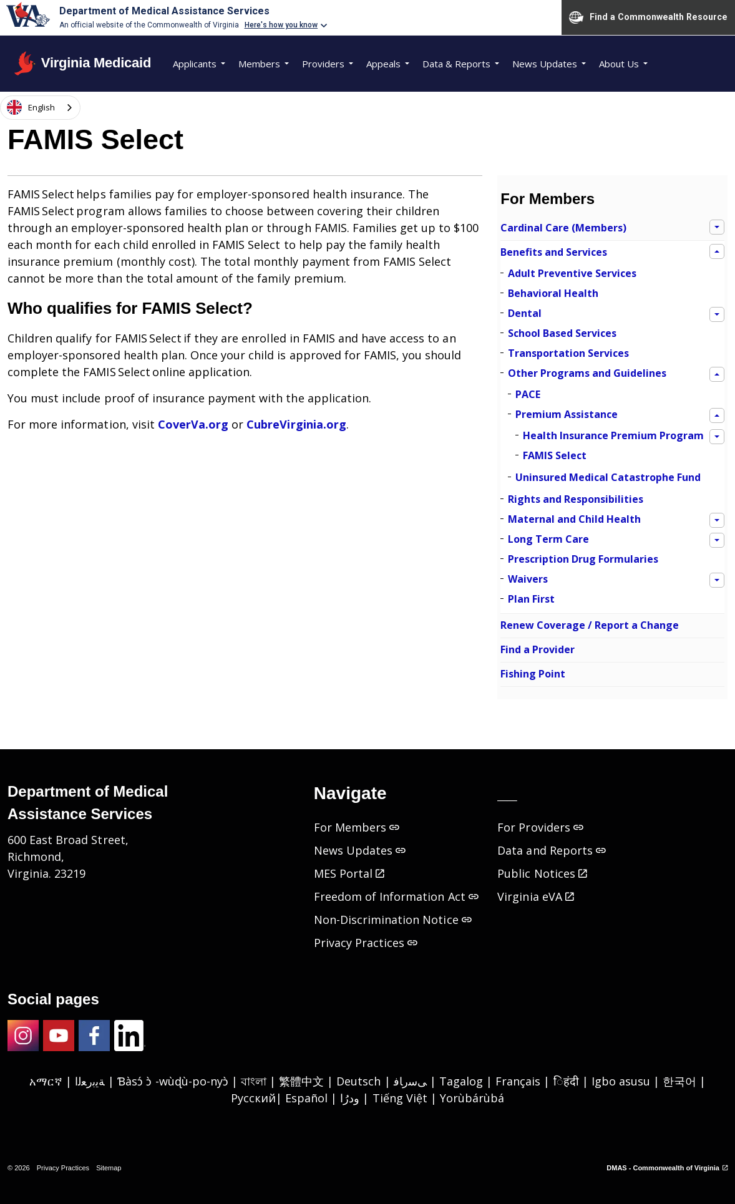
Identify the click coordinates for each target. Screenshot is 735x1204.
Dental (525, 313)
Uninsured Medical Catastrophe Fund (608, 477)
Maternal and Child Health (574, 519)
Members (259, 63)
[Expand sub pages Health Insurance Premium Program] (716, 436)
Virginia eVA (535, 896)
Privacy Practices (366, 942)
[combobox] (40, 107)
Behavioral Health (553, 293)
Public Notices (542, 873)
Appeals (383, 63)
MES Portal (349, 873)
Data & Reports (456, 63)
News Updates (544, 63)
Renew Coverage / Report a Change (589, 625)
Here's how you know (281, 25)
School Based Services (562, 333)
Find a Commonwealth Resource (648, 17)
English (31, 107)
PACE (527, 394)
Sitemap (108, 1168)
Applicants (195, 63)
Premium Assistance (566, 414)
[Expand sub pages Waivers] (716, 580)
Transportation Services (568, 353)
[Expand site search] (90, 107)
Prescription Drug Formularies (583, 559)
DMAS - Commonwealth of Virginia (667, 1168)
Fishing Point (532, 674)
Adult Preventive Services (572, 273)
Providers (323, 63)
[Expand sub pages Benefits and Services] (716, 251)
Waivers (528, 579)
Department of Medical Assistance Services (164, 11)
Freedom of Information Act (396, 896)
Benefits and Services (553, 252)
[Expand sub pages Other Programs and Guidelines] (716, 374)
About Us (619, 63)
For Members (547, 198)
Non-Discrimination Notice (393, 919)
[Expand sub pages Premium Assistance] (716, 415)
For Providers (540, 827)
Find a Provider (537, 649)
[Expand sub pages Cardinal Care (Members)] (716, 227)
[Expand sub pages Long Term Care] (716, 540)
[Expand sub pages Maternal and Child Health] (716, 520)
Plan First (531, 599)
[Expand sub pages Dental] (716, 314)
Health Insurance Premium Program (613, 435)
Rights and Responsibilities (575, 499)
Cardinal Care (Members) (563, 228)
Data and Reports (551, 850)
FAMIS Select (555, 455)
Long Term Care (548, 539)
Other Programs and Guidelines (587, 373)
